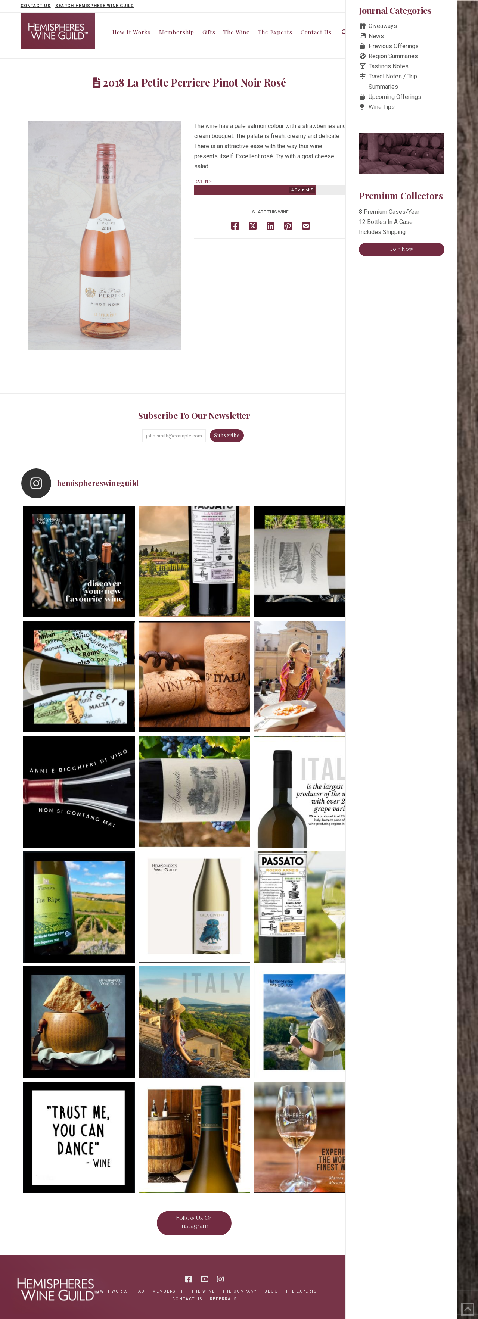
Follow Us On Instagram (194, 1221)
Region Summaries (393, 56)
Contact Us (187, 1299)
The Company (240, 1291)
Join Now (401, 249)
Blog (271, 1291)
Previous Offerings (394, 46)
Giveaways (383, 25)
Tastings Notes (389, 66)
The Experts (301, 1291)
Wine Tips (382, 106)
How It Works (110, 1291)
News (376, 36)
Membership (168, 1291)
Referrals (223, 1299)
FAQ (140, 1291)
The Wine (203, 1291)
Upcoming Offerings (395, 96)
